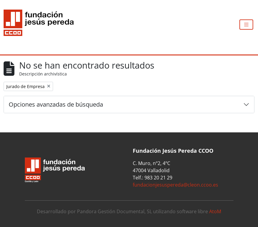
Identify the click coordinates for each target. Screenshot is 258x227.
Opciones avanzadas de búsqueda (56, 104)
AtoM (215, 211)
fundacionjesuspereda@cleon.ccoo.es (175, 184)
